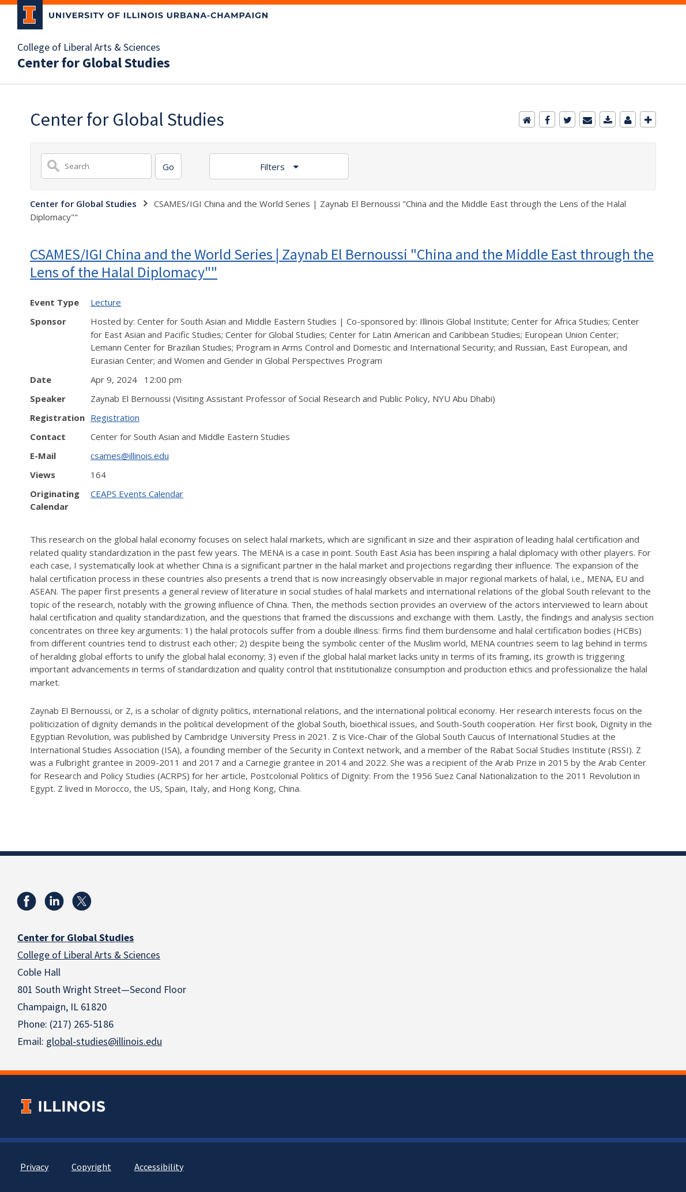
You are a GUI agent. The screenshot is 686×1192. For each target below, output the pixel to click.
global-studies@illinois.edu (104, 1042)
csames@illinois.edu (130, 455)
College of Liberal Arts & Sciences (88, 48)
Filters (273, 166)
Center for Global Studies (93, 63)
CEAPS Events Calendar (137, 493)
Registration (115, 417)
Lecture (106, 302)
